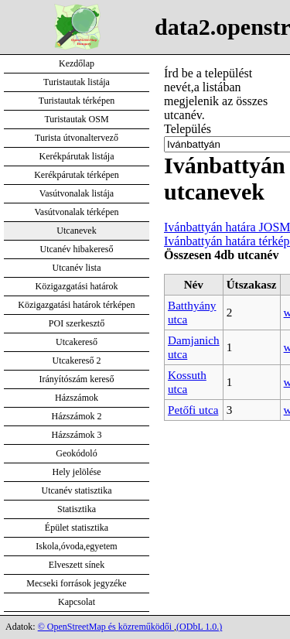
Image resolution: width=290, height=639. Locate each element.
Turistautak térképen (77, 100)
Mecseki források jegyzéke (76, 583)
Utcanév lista (77, 267)
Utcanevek (76, 230)
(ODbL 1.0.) (199, 626)
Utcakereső (76, 342)
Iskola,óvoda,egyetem (76, 546)
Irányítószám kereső (76, 379)
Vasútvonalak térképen (77, 212)
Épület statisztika (76, 527)
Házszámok (76, 397)
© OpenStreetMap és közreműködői (106, 626)
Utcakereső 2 (77, 360)
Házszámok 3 (77, 434)
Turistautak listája (76, 82)
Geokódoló (76, 453)
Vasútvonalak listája (76, 193)
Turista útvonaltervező (76, 137)
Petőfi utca (193, 409)
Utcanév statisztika (77, 490)
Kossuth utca (187, 381)
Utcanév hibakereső (77, 249)
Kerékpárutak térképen (76, 174)
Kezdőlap (76, 63)
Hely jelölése (77, 471)
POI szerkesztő (76, 323)
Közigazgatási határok (77, 286)
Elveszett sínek (76, 564)
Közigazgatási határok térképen (76, 304)
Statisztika (76, 509)
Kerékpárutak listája (76, 156)
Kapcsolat (76, 601)
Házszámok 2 (77, 416)
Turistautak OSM (76, 119)
